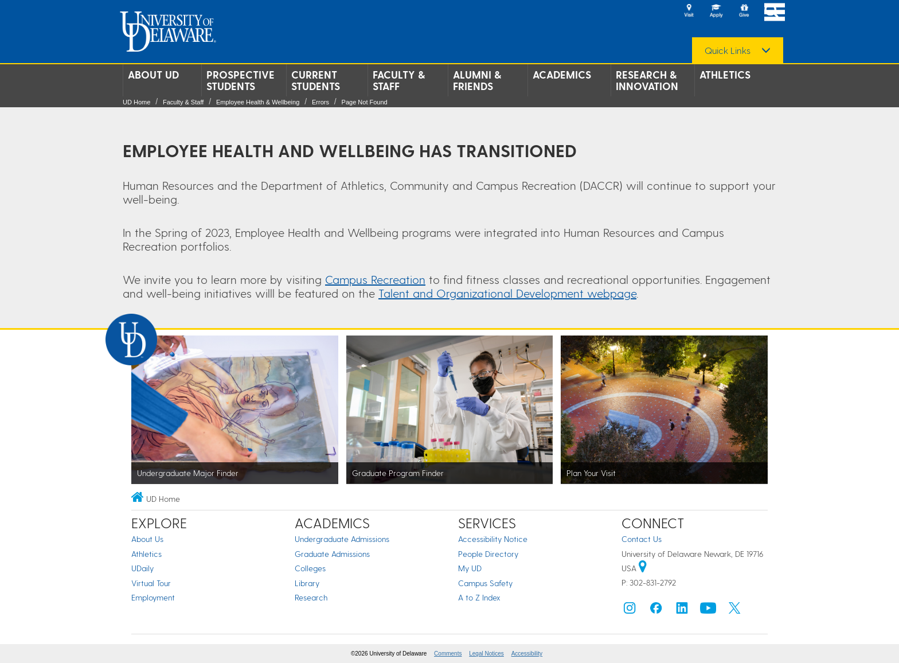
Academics (562, 74)
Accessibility (526, 653)
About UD (153, 74)
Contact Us (642, 539)
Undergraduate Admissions (342, 539)
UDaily (142, 568)
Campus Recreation (375, 279)
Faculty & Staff (399, 80)
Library (307, 583)
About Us (147, 539)
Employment (153, 597)
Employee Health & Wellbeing (257, 102)
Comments (448, 653)
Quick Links (728, 50)
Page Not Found (365, 102)
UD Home (136, 102)
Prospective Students (240, 80)
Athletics (725, 74)
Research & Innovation (647, 80)
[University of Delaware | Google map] (643, 568)
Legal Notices (486, 653)
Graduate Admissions (332, 554)
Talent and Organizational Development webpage (507, 293)
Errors (320, 102)
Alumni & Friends (477, 80)
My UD (470, 568)
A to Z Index (479, 597)
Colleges (310, 568)
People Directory (488, 554)
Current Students (315, 80)
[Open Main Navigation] (774, 12)
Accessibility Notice (492, 539)
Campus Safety (485, 583)
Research (311, 597)
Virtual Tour (151, 583)
